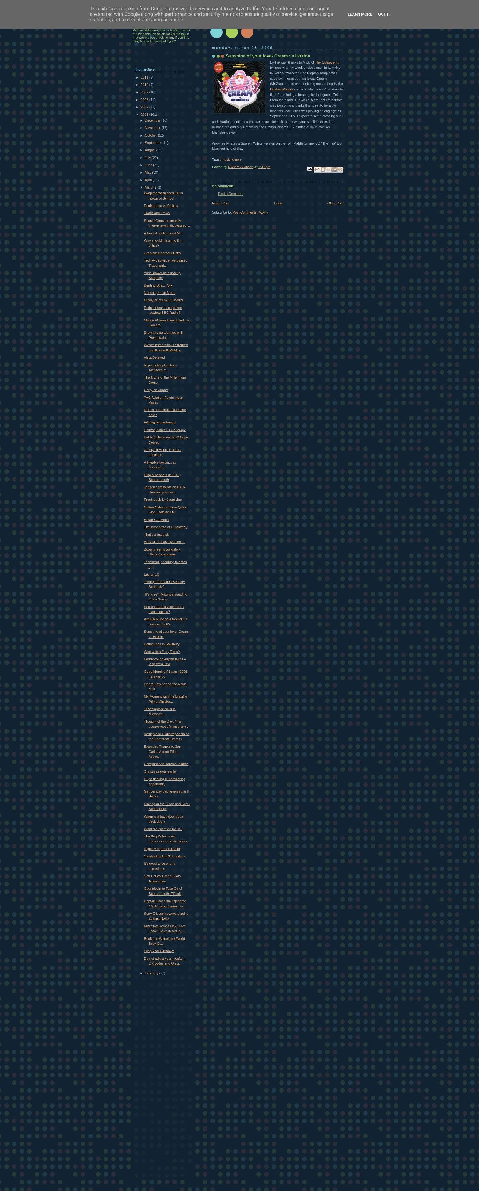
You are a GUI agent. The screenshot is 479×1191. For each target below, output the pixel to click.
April (148, 180)
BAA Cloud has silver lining (164, 542)
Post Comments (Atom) (250, 212)
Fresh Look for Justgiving (163, 499)
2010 (145, 84)
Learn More (360, 14)
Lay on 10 (151, 574)
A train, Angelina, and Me (163, 233)
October (151, 135)
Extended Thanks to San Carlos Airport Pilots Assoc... (162, 751)
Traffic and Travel (157, 213)
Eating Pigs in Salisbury (162, 644)
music (226, 159)
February (152, 973)
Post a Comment (230, 194)
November (153, 128)
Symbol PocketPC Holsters (164, 856)
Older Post (335, 203)
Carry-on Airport (156, 390)
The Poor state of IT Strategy (166, 527)
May (148, 172)
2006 (145, 114)
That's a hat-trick (156, 534)
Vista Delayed (154, 357)
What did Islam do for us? (163, 829)
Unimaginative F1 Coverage (165, 430)
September (153, 143)
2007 (145, 107)
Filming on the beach (160, 422)
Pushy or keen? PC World (163, 300)
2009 (145, 92)
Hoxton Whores (281, 89)
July (148, 157)
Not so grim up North (159, 293)
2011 (145, 77)
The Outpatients (327, 62)
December (153, 120)
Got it (384, 14)
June (149, 165)
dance (237, 159)
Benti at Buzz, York (158, 285)
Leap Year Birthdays (159, 951)
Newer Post (220, 203)
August (150, 150)
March (150, 187)
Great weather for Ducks (162, 253)
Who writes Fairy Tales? (162, 652)
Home (278, 203)
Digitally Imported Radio (162, 849)
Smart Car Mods (156, 520)
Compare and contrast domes (166, 764)
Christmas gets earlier (160, 771)
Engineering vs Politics (161, 205)
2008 (145, 99)
